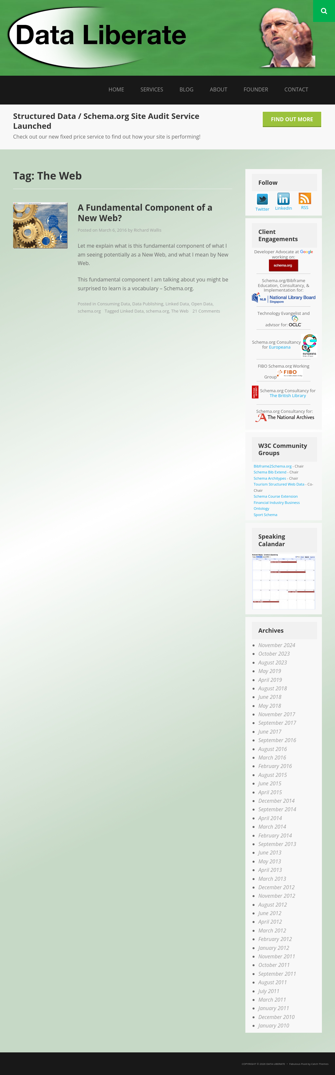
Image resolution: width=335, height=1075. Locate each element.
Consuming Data (113, 304)
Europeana (280, 347)
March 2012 (272, 930)
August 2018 (272, 688)
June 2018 (269, 697)
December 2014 (276, 800)
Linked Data (177, 304)
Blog (187, 89)
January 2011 (273, 1008)
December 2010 (276, 1017)
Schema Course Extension (276, 496)
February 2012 (275, 939)
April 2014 (270, 818)
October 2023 (274, 653)
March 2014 (272, 826)
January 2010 (273, 1025)
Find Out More (292, 119)
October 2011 (274, 965)
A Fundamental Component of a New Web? (145, 213)
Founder (256, 89)
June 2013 (269, 852)
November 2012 (276, 895)
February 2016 (275, 766)
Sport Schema (265, 514)
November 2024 (276, 645)
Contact (296, 89)
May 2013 (269, 861)
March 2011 (272, 999)
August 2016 (272, 749)
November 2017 (276, 714)
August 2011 (272, 982)
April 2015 (270, 792)
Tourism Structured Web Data (279, 484)
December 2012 (276, 887)
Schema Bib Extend (270, 472)
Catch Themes (319, 1063)
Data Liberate (275, 1063)
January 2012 (273, 947)
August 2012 (272, 904)
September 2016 (277, 740)
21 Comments (206, 311)
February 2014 (275, 835)
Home (116, 89)
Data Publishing (147, 304)
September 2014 (277, 809)
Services (151, 89)
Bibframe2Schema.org (272, 466)
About (218, 89)
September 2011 (277, 973)
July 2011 (268, 991)
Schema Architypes (270, 478)
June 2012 (269, 913)
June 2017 (269, 731)
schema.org (89, 311)
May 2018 (269, 705)
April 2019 (270, 679)
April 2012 (270, 921)
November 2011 (276, 956)
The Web (179, 311)
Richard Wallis (148, 230)
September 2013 (277, 844)
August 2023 (272, 662)
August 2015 (272, 774)
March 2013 (272, 878)
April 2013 (270, 869)
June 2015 (269, 783)
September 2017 (277, 722)
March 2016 (272, 757)
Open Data (202, 304)
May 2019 (269, 671)
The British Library (288, 395)
